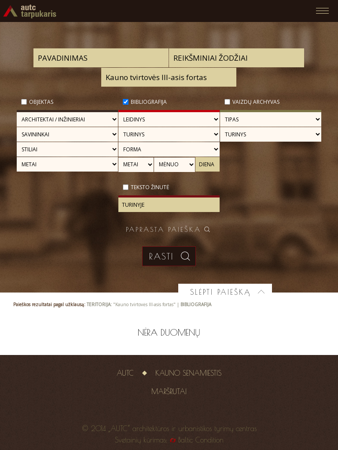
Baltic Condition (201, 440)
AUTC (125, 373)
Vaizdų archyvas (255, 102)
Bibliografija (149, 102)
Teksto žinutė (150, 187)
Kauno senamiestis (188, 373)
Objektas (41, 102)
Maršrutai (169, 391)
